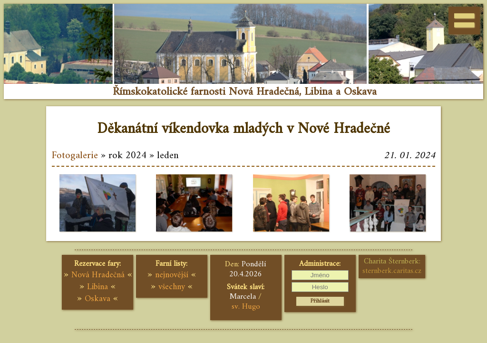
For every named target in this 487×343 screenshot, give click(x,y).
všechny (171, 287)
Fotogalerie (75, 155)
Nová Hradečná (98, 275)
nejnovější (171, 275)
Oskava (97, 299)
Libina (97, 287)
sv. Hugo (246, 307)
